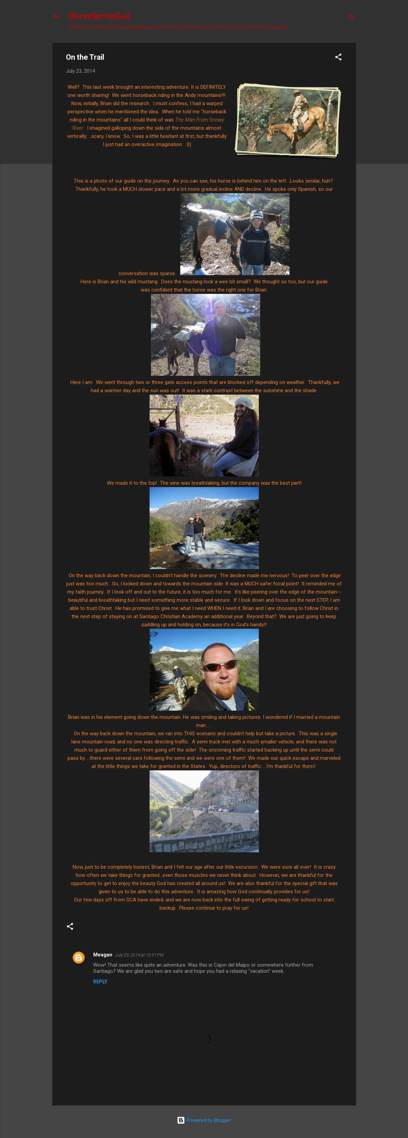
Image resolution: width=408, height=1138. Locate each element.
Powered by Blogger (204, 1120)
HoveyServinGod (99, 16)
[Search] (352, 18)
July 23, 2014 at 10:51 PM (139, 954)
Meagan (102, 955)
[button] (338, 58)
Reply (100, 981)
